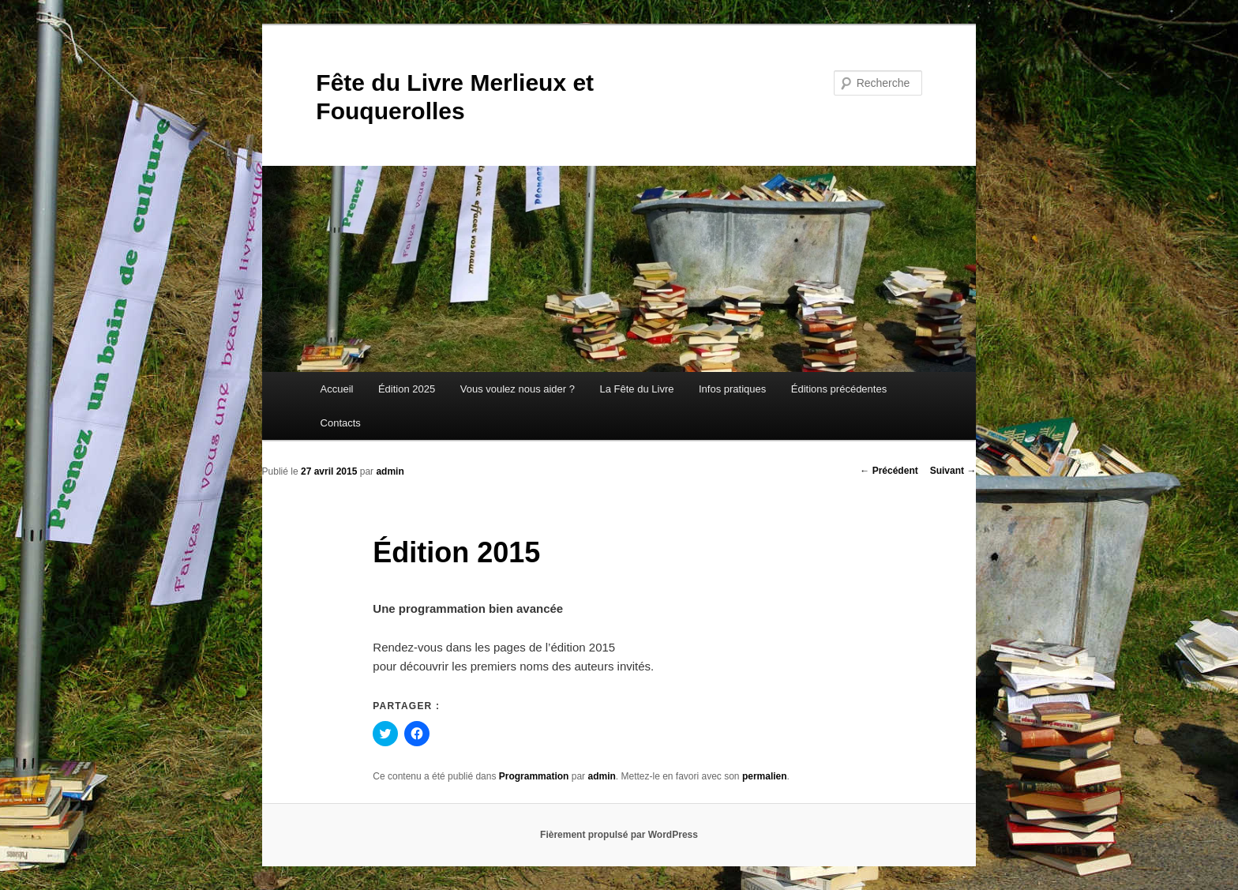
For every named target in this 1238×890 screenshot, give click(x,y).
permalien (764, 776)
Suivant (953, 470)
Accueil (337, 389)
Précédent (888, 470)
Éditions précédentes (839, 389)
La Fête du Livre (637, 389)
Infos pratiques (732, 389)
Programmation (534, 776)
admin (389, 471)
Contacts (341, 423)
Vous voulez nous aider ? (517, 389)
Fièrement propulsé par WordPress (619, 834)
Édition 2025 (406, 389)
